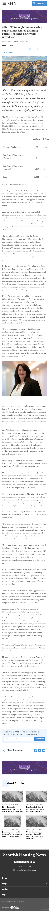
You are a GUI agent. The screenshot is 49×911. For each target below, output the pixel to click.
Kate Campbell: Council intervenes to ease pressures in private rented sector (35, 809)
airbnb (34, 49)
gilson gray (8, 52)
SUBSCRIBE (39, 3)
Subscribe (39, 739)
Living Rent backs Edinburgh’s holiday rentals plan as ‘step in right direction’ (12, 809)
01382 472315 (26, 866)
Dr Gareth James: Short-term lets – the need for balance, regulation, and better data (35, 835)
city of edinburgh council (19, 49)
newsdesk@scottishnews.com (26, 870)
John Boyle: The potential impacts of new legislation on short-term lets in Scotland (12, 834)
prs (4, 49)
